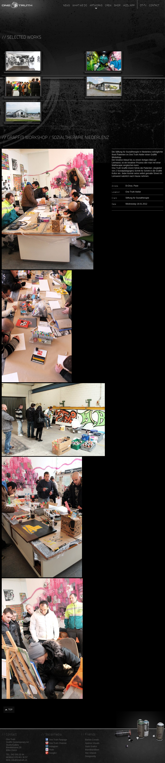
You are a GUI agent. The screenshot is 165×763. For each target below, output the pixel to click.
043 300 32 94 (17, 754)
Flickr (51, 750)
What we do (79, 5)
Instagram (53, 746)
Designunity (90, 756)
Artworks (96, 5)
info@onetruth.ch (19, 760)
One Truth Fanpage (58, 740)
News (66, 5)
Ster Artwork (90, 753)
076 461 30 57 (21, 757)
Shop (117, 5)
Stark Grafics (91, 746)
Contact (154, 5)
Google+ (53, 753)
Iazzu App (129, 5)
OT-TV (143, 5)
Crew (108, 5)
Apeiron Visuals (92, 743)
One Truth (17, 4)
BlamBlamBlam (92, 750)
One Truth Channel (57, 743)
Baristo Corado (92, 740)
